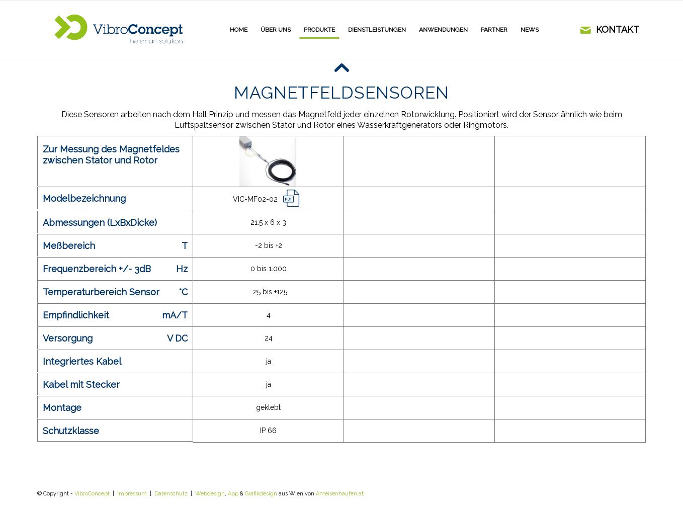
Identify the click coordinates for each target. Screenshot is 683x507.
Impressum (132, 493)
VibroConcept (92, 493)
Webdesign (210, 493)
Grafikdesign (261, 493)
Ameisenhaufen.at (340, 493)
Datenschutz (171, 493)
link (293, 198)
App (233, 493)
